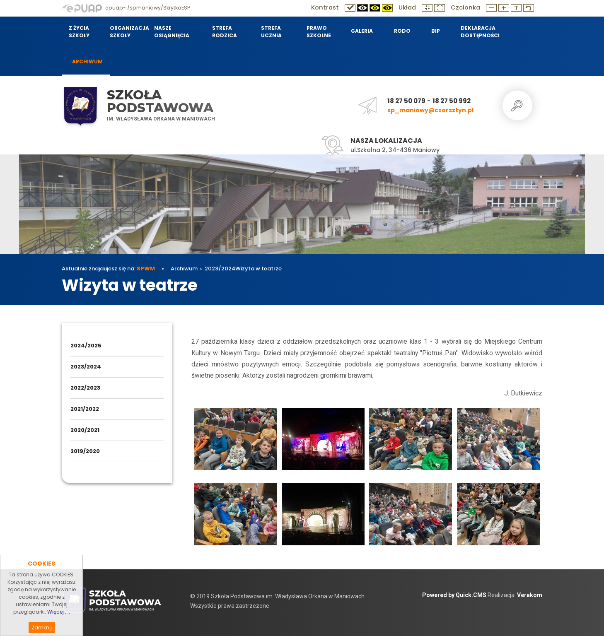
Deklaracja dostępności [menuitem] (480, 31)
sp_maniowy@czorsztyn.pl (430, 110)
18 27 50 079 (406, 100)
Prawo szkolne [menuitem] (319, 31)
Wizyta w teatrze (258, 268)
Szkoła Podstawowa (160, 101)
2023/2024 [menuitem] (85, 367)
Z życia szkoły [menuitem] (79, 31)
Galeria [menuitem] (362, 30)
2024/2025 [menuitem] (85, 345)
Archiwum (184, 268)
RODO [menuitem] (402, 30)
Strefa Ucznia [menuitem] (271, 31)
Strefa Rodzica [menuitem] (224, 31)
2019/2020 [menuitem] (85, 451)
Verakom (529, 595)
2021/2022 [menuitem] (84, 409)
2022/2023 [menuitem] (85, 388)
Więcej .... (58, 625)
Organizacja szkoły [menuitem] (127, 31)
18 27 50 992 (451, 100)
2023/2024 (220, 268)
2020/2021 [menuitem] (84, 430)
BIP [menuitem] (435, 30)
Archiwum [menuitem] (87, 61)
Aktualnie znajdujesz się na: (108, 268)
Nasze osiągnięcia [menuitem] (171, 31)
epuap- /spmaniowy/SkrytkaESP (126, 7)
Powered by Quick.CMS (454, 595)
